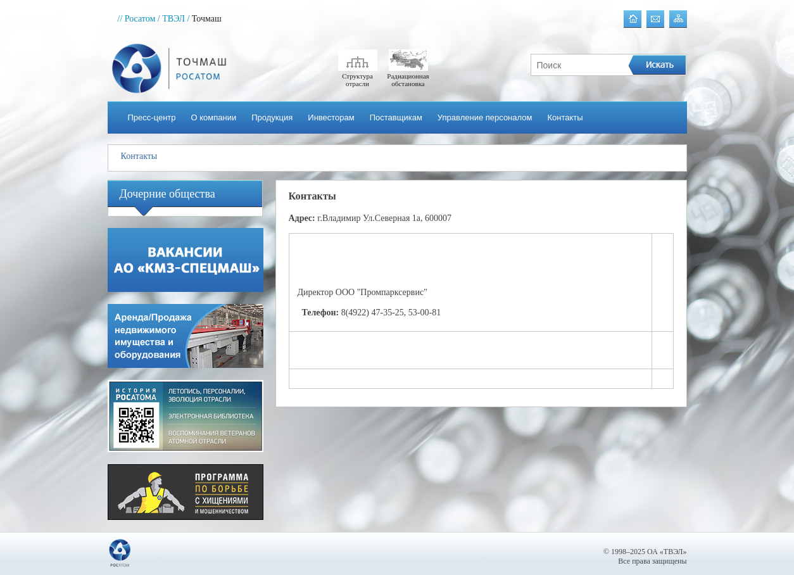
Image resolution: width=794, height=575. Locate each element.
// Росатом (137, 18)
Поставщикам (396, 117)
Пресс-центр (152, 117)
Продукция (272, 117)
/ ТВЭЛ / (174, 18)
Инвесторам (331, 117)
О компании (214, 117)
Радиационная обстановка (408, 76)
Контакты (565, 117)
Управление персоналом (485, 117)
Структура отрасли (357, 76)
